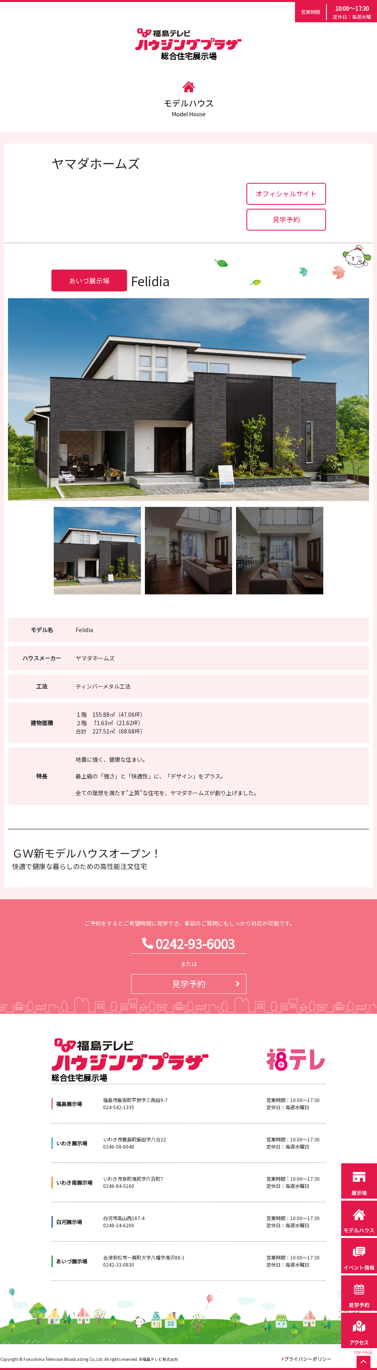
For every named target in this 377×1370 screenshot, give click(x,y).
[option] (188, 399)
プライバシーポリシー (308, 1358)
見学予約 (286, 219)
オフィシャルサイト (286, 193)
